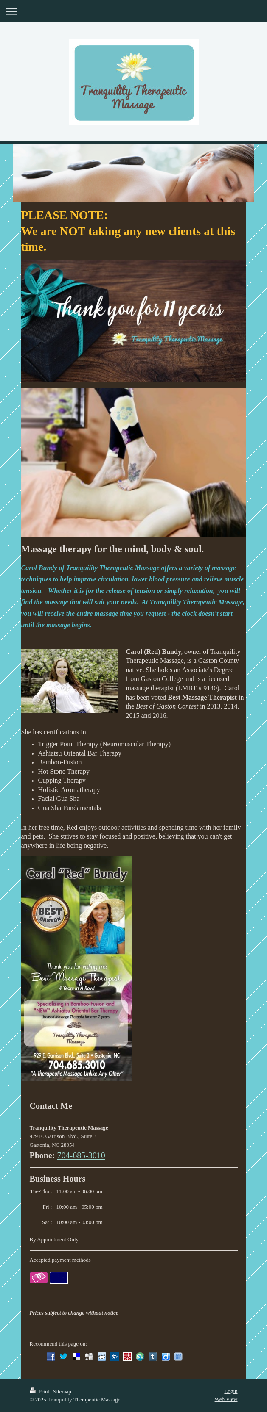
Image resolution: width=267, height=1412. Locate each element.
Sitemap (62, 1391)
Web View (226, 1399)
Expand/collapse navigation (133, 11)
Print (40, 1391)
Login (230, 1391)
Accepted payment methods (60, 1260)
